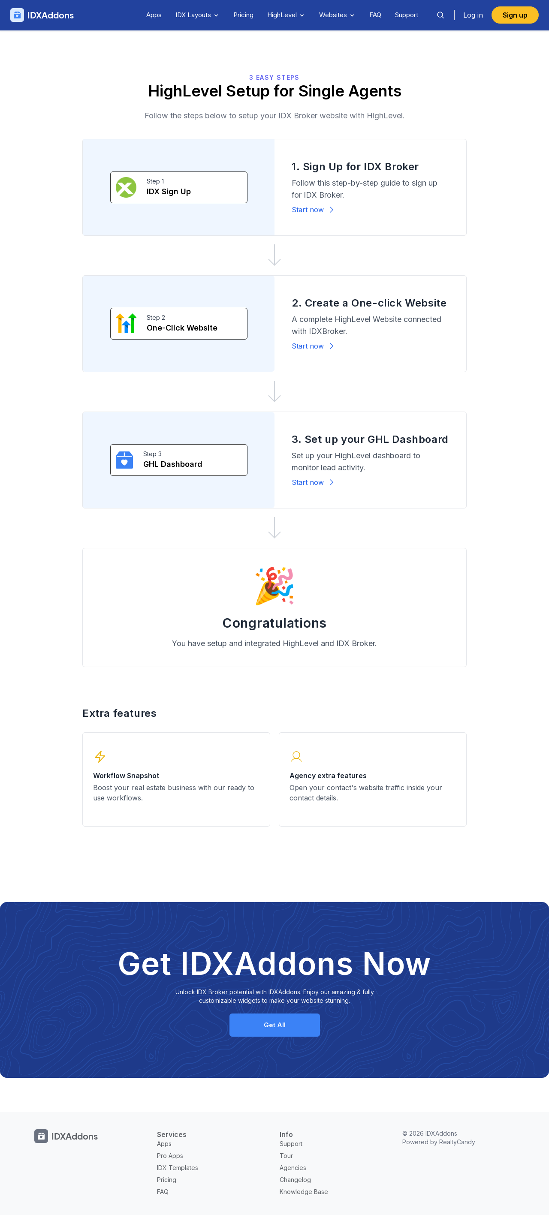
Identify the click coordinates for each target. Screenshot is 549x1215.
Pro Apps (170, 1155)
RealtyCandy (457, 1142)
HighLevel (286, 15)
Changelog (295, 1179)
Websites (337, 15)
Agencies (293, 1167)
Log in (473, 15)
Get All (275, 1025)
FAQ (375, 15)
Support (406, 15)
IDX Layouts (197, 15)
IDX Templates (177, 1167)
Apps (154, 15)
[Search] (440, 15)
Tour (286, 1155)
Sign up (515, 15)
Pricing (243, 15)
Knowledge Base (304, 1191)
